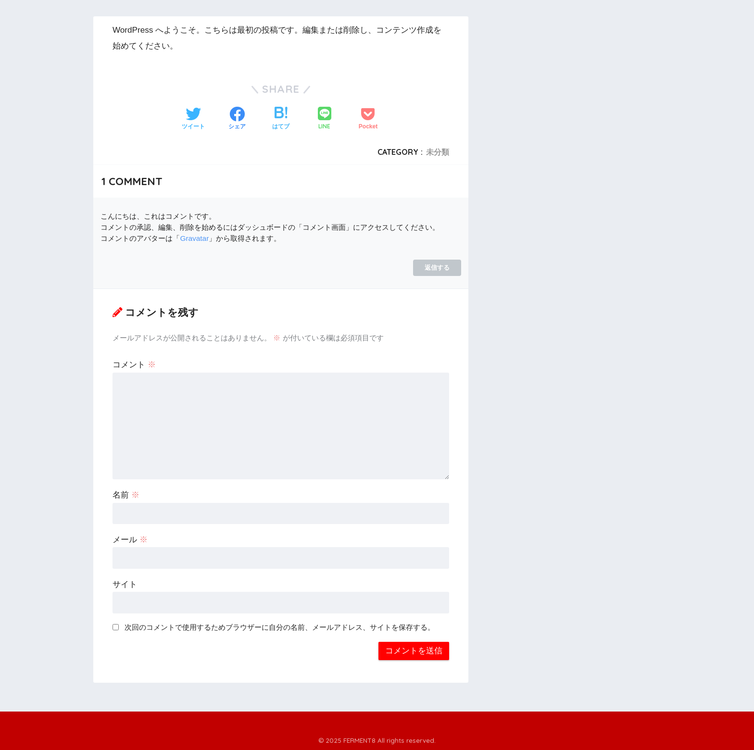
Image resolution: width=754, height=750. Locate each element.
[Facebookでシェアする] (237, 119)
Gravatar (194, 238)
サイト (125, 584)
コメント (134, 364)
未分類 (437, 152)
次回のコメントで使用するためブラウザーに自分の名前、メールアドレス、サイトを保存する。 (280, 627)
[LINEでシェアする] (324, 119)
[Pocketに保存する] (368, 119)
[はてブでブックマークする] (280, 119)
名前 (126, 495)
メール (130, 539)
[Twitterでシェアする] (193, 119)
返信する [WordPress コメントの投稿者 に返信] (437, 267)
